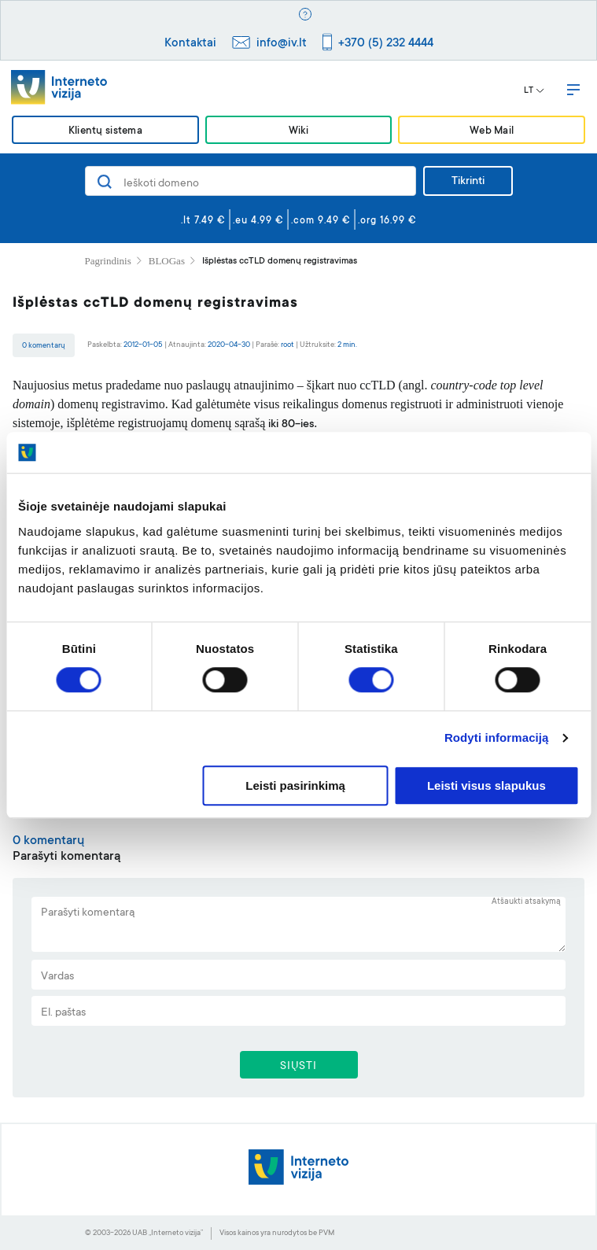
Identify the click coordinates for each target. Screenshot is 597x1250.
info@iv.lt (281, 43)
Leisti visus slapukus (486, 785)
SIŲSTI (298, 1066)
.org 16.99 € (387, 221)
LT (534, 91)
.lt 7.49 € (203, 221)
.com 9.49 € (321, 221)
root (287, 345)
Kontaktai (190, 43)
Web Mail (492, 131)
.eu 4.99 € (258, 221)
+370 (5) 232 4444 (385, 43)
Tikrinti (468, 181)
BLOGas (167, 261)
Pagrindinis (108, 261)
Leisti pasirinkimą (295, 785)
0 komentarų (43, 345)
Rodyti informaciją (496, 738)
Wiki (298, 131)
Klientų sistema (105, 131)
